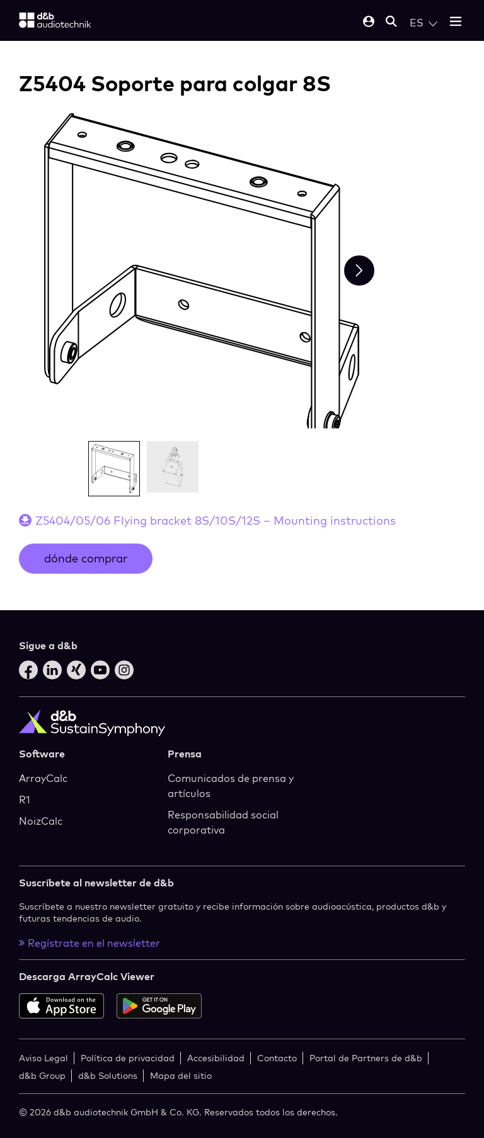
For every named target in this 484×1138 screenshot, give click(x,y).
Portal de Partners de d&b (365, 1058)
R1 (24, 799)
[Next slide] (359, 270)
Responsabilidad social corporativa (223, 822)
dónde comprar (85, 558)
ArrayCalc (43, 778)
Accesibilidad (216, 1058)
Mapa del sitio (181, 1075)
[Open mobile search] (391, 22)
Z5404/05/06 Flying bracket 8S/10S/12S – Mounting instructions (215, 520)
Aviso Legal (43, 1058)
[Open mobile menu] (455, 22)
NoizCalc (40, 821)
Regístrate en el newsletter (89, 943)
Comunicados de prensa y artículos (231, 786)
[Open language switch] (423, 22)
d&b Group (42, 1075)
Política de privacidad (128, 1058)
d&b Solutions (107, 1075)
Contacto (277, 1058)
